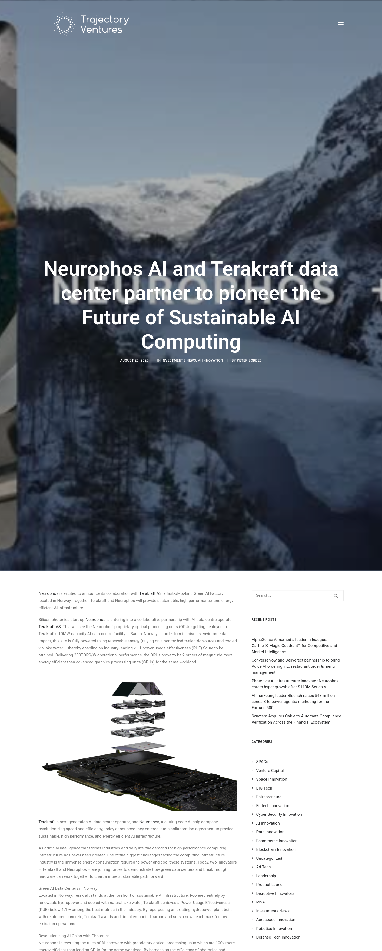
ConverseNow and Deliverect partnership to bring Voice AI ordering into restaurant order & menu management (296, 569)
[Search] (298, 499)
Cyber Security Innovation (279, 718)
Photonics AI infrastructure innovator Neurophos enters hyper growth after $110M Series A (295, 587)
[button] (340, 24)
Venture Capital (270, 674)
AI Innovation (210, 312)
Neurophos (48, 497)
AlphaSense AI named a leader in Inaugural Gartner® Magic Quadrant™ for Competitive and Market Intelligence (294, 549)
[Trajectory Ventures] (82, 24)
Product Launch (270, 788)
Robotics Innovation (274, 832)
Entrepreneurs (268, 700)
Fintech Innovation (273, 709)
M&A (260, 805)
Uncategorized (269, 762)
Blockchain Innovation (276, 753)
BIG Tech (264, 691)
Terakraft (47, 725)
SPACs (262, 665)
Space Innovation (271, 682)
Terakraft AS (150, 497)
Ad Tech (263, 770)
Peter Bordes (249, 312)
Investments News (179, 312)
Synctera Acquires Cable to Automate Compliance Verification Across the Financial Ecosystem (296, 622)
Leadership (266, 779)
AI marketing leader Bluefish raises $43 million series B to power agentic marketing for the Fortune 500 (293, 605)
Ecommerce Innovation (277, 744)
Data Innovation (270, 735)
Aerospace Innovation (275, 823)
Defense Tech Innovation (278, 840)
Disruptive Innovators (275, 797)
